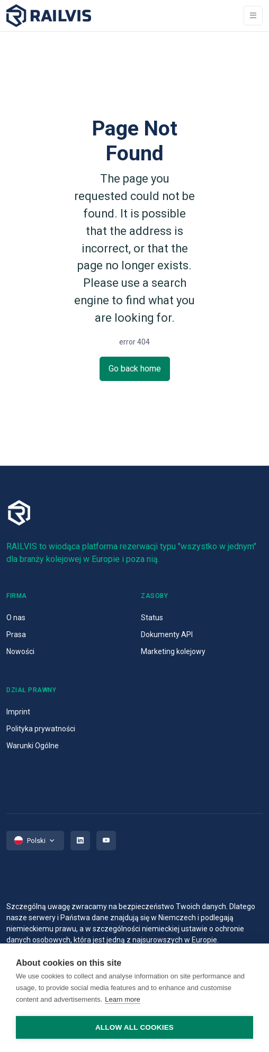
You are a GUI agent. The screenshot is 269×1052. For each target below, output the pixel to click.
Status (152, 617)
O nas (15, 617)
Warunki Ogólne (32, 745)
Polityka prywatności (40, 728)
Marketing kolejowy (173, 651)
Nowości (20, 651)
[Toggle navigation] (253, 15)
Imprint (18, 712)
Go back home (135, 369)
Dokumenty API (167, 634)
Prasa (16, 634)
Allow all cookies (134, 1027)
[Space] (48, 15)
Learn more (122, 999)
